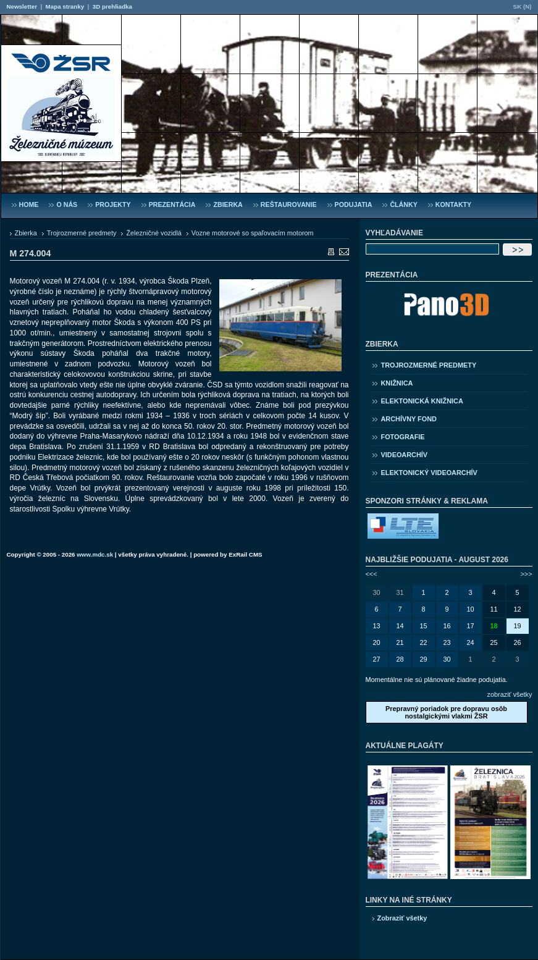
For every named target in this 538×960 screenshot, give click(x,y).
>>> (526, 574)
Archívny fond (409, 419)
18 (493, 625)
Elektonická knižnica (422, 401)
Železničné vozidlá (153, 233)
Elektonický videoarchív (429, 472)
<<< (371, 574)
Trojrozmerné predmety (82, 233)
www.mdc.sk (95, 554)
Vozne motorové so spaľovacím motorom (252, 233)
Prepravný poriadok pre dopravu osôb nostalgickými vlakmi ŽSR (446, 712)
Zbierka (26, 233)
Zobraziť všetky (402, 918)
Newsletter (22, 6)
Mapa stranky (65, 6)
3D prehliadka (112, 6)
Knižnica (397, 383)
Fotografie (403, 436)
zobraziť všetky (509, 694)
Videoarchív (404, 454)
